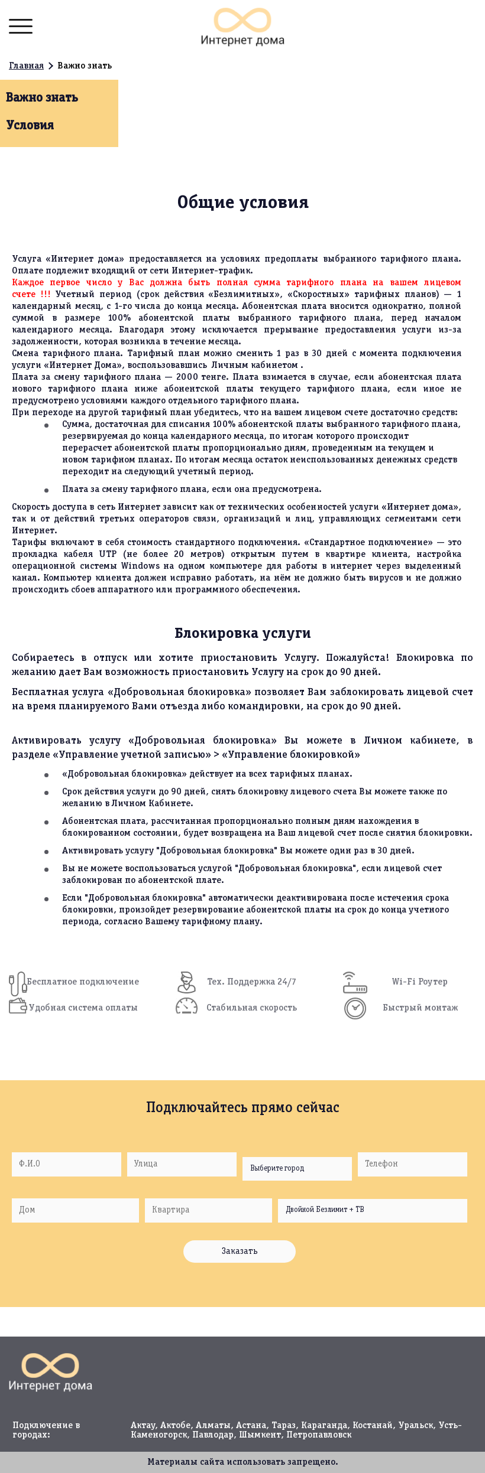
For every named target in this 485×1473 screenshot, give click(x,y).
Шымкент (260, 1435)
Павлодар (213, 1435)
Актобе (175, 1426)
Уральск (415, 1426)
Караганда (324, 1426)
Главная (26, 66)
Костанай (373, 1426)
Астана (251, 1426)
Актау (143, 1426)
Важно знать (42, 98)
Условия (30, 126)
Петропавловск (318, 1435)
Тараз (283, 1426)
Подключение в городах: (46, 1430)
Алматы (213, 1426)
